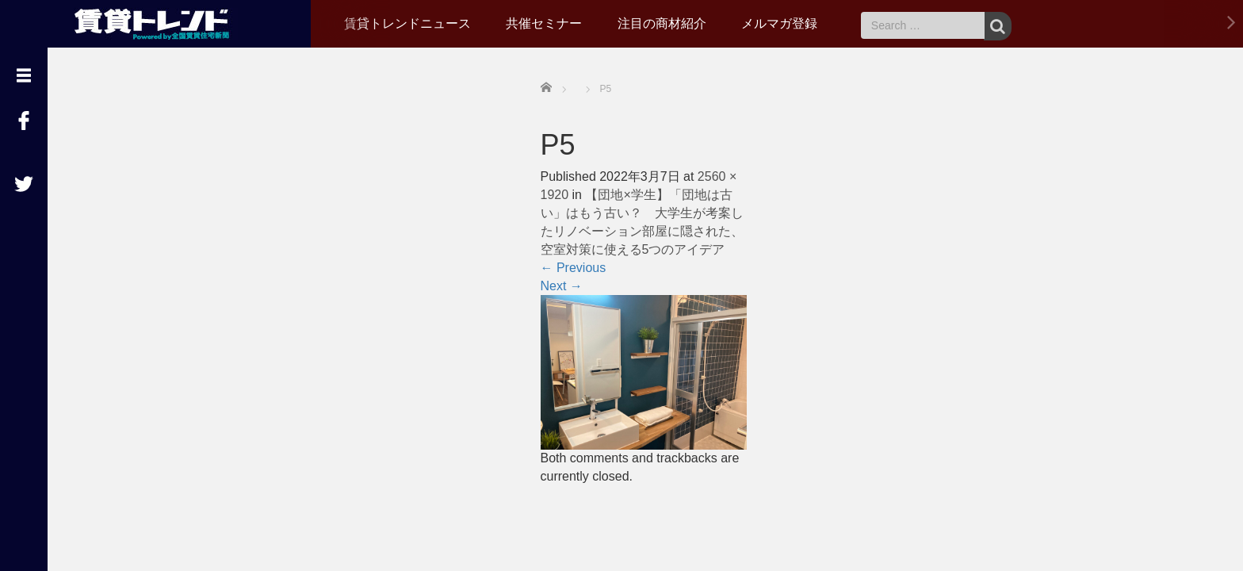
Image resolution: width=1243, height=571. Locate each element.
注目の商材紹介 (662, 23)
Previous (573, 267)
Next (562, 286)
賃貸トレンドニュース (407, 23)
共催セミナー (544, 23)
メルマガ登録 (779, 23)
